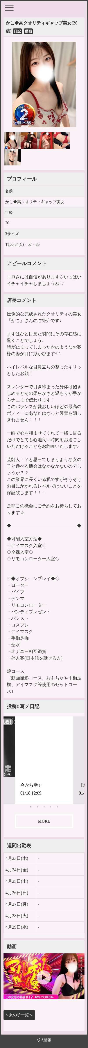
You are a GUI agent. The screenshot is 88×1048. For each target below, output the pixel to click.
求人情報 (44, 1040)
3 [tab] (44, 807)
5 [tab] (57, 807)
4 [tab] (50, 807)
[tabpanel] (44, 760)
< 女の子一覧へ (19, 1015)
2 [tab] (37, 807)
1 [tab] (31, 807)
